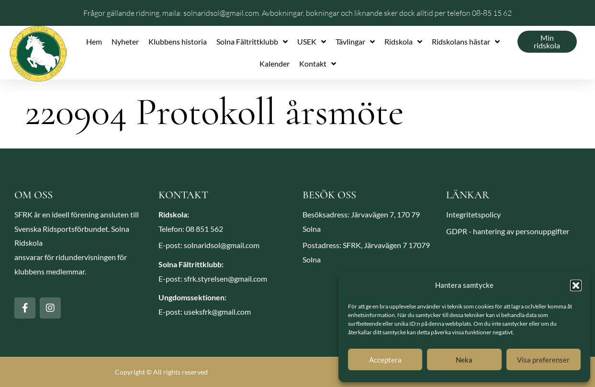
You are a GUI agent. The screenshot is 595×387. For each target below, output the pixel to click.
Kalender (274, 63)
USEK (311, 41)
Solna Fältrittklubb (252, 41)
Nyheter (125, 41)
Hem (94, 41)
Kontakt (317, 63)
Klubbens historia (177, 41)
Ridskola (403, 41)
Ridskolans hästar (466, 41)
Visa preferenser (543, 359)
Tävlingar (355, 41)
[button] (576, 285)
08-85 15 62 (492, 13)
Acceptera (385, 359)
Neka (464, 359)
